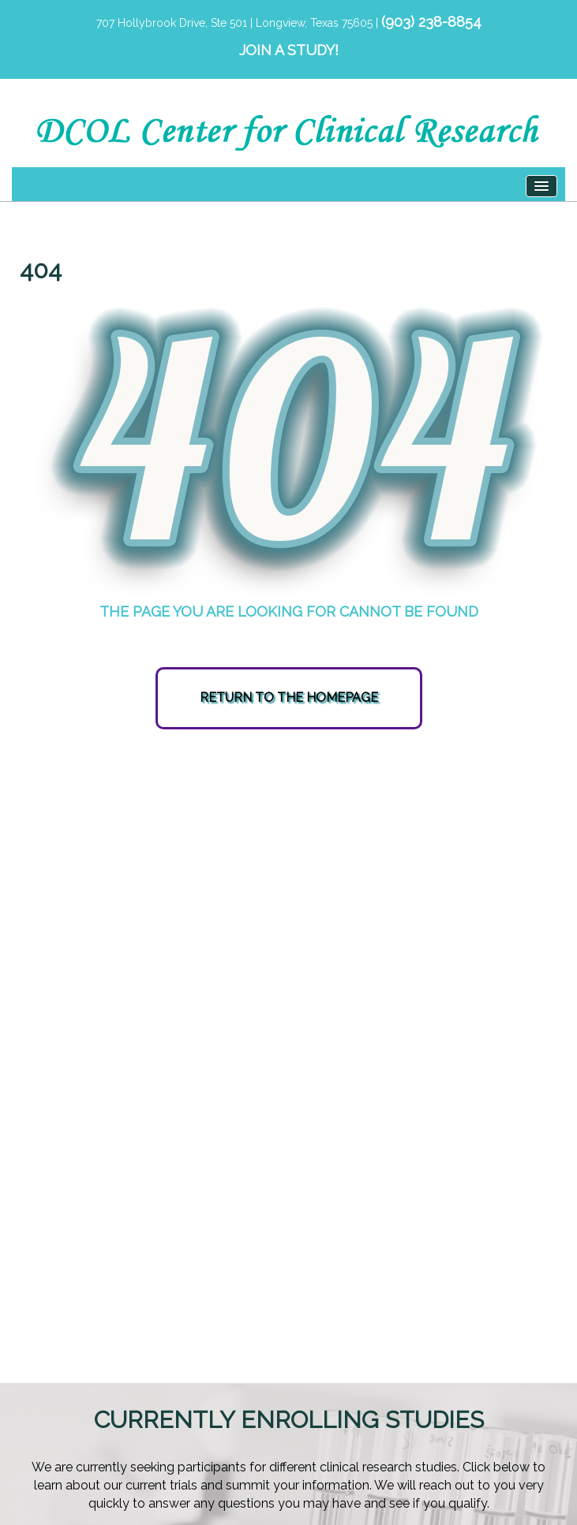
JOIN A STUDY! (289, 50)
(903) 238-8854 (431, 21)
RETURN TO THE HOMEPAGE (289, 697)
